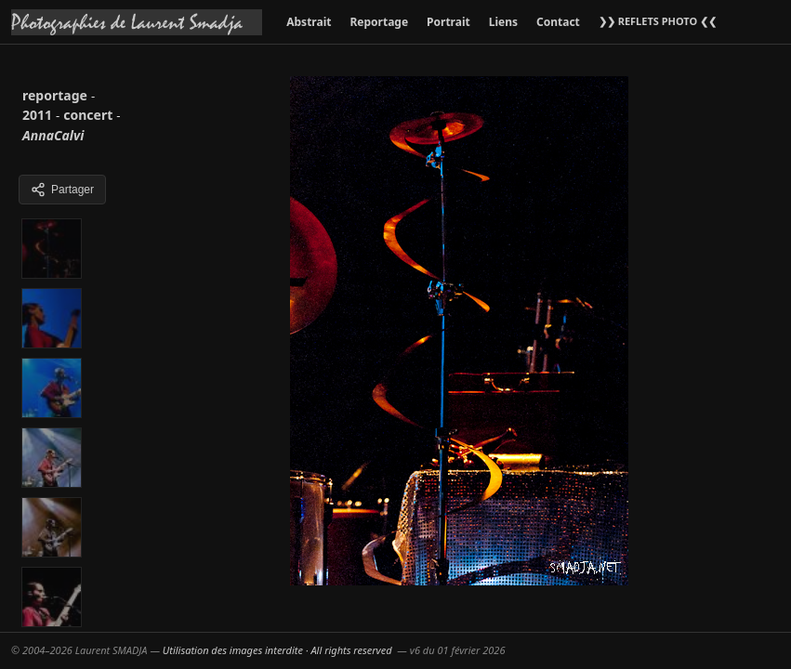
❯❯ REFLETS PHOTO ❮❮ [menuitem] (658, 21)
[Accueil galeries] (136, 22)
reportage (54, 95)
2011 (37, 115)
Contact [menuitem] (558, 22)
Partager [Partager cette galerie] (62, 189)
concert (87, 115)
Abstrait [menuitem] (308, 22)
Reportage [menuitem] (378, 22)
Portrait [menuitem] (448, 22)
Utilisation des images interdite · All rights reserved (277, 650)
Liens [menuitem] (503, 22)
